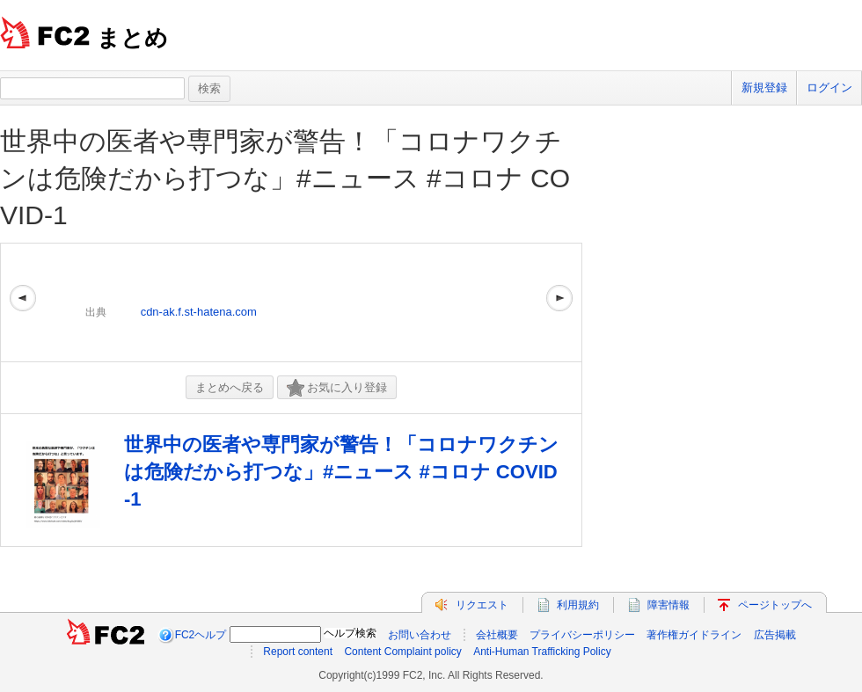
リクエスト (482, 605)
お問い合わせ (419, 635)
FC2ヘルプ (201, 635)
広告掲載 (775, 635)
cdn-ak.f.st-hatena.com (199, 311)
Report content (297, 651)
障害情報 (668, 605)
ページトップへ (775, 605)
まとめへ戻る (229, 387)
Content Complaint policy (402, 651)
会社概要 (497, 635)
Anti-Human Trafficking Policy (542, 651)
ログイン (829, 87)
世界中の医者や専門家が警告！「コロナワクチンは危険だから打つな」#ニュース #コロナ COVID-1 (285, 178)
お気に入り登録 (337, 388)
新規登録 (764, 87)
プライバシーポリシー (582, 635)
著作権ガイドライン (693, 635)
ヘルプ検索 (350, 633)
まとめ (132, 38)
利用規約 (578, 605)
